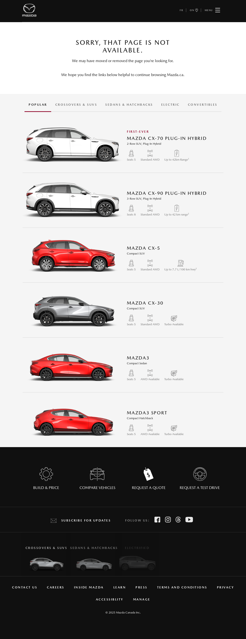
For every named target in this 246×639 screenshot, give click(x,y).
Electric (170, 104)
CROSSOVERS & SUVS (76, 104)
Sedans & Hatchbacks (129, 104)
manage (141, 599)
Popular (38, 104)
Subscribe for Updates (86, 520)
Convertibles (202, 104)
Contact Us (24, 587)
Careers (55, 587)
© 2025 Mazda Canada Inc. (123, 612)
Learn (119, 587)
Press (141, 587)
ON (194, 10)
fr (181, 10)
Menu (212, 10)
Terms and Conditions (182, 587)
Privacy (225, 587)
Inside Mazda (89, 587)
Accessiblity (109, 599)
